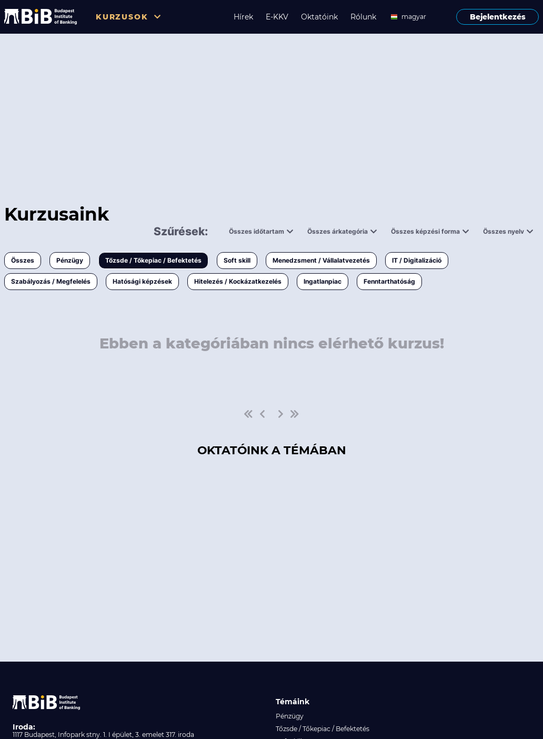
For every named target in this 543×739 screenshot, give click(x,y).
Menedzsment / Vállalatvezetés (321, 260)
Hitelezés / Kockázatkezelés (237, 281)
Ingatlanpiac (322, 281)
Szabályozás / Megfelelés (51, 281)
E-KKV (277, 17)
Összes (22, 260)
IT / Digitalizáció (416, 260)
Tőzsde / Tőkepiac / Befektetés (153, 260)
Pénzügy (69, 260)
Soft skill (237, 260)
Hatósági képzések (142, 281)
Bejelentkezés (498, 17)
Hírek (243, 17)
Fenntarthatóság (389, 281)
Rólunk (363, 17)
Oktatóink (319, 17)
